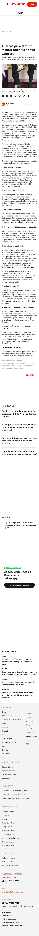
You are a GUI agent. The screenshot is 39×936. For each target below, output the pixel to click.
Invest (4, 746)
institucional (7, 912)
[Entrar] (32, 4)
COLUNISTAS (6, 754)
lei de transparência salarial (12, 926)
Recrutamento (26, 366)
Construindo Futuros (9, 823)
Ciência (28, 740)
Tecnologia (30, 733)
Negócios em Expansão (10, 866)
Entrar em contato (9, 877)
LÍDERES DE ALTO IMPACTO (11, 720)
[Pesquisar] (7, 4)
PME (19, 13)
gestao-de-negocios (10, 363)
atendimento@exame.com (12, 892)
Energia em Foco (7, 827)
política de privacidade (10, 922)
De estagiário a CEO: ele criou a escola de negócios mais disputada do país (20, 525)
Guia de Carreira (7, 778)
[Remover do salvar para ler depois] (28, 96)
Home (3, 31)
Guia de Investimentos (9, 775)
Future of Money (31, 736)
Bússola (4, 819)
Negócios (5, 750)
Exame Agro (30, 729)
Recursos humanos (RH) (12, 368)
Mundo (28, 714)
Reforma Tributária (8, 834)
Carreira (5, 727)
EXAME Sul (5, 815)
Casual (28, 717)
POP (27, 744)
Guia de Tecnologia (8, 771)
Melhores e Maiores (8, 858)
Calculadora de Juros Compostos (13, 795)
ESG (3, 735)
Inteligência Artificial (9, 742)
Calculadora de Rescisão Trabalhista (14, 791)
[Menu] (3, 4)
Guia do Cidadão (7, 767)
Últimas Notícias (7, 716)
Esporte (28, 725)
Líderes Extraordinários (10, 838)
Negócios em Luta (8, 842)
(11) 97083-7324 (12, 903)
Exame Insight (7, 739)
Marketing (29, 721)
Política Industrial (8, 846)
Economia (5, 731)
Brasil (4, 723)
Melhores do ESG (8, 862)
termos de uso (7, 915)
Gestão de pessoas (28, 363)
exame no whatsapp (12, 568)
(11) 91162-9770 (12, 881)
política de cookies (9, 919)
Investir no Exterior (8, 831)
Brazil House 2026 (8, 812)
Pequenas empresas (10, 366)
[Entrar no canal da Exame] (19, 585)
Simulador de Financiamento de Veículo (16, 798)
